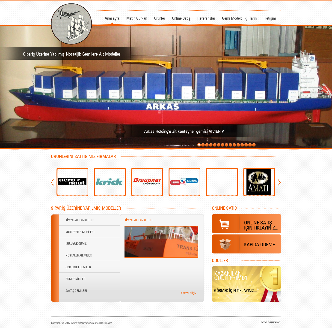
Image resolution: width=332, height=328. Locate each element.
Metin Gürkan (136, 17)
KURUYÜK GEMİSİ (76, 243)
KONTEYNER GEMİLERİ (79, 231)
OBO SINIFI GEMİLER (78, 267)
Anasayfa (112, 17)
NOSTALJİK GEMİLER (78, 255)
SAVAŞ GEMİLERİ (76, 290)
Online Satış (181, 17)
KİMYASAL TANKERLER (79, 220)
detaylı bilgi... (189, 292)
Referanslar (206, 17)
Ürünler (159, 17)
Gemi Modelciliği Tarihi (240, 17)
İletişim (270, 17)
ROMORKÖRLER (75, 278)
